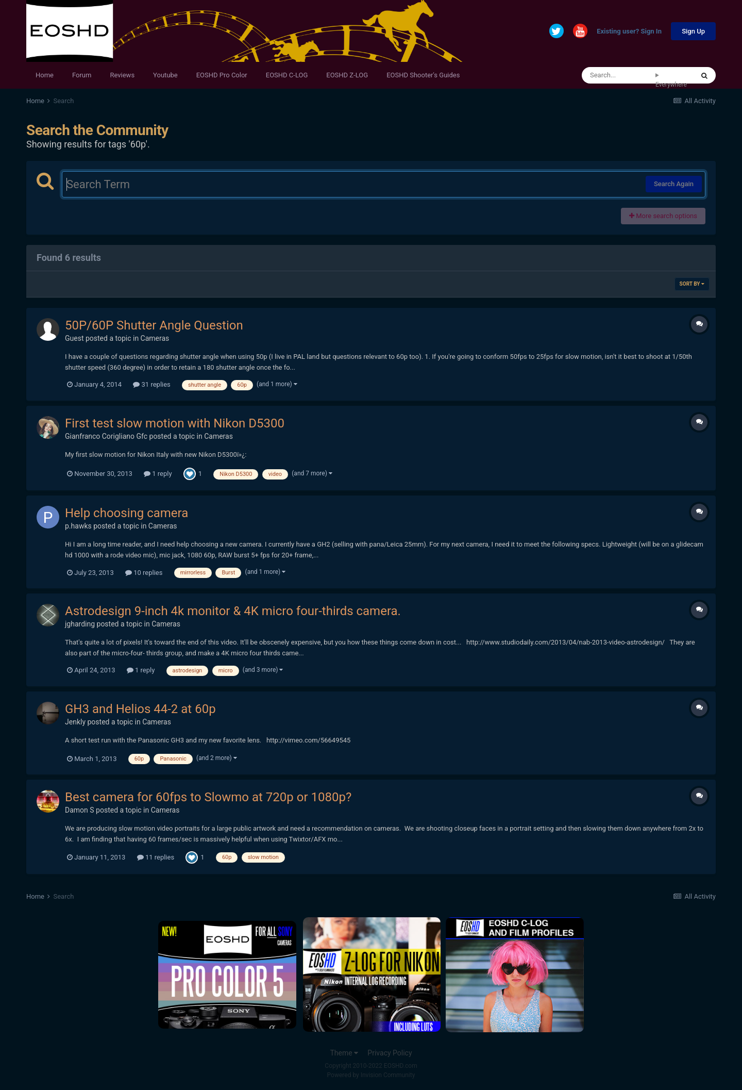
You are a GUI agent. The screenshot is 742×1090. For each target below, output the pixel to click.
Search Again (674, 184)
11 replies (155, 857)
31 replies (151, 384)
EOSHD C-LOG (287, 75)
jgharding (80, 624)
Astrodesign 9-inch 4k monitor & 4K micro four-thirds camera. (233, 611)
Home (45, 75)
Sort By (692, 284)
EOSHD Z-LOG (347, 75)
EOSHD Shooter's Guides (423, 75)
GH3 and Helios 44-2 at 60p (140, 709)
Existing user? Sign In (629, 32)
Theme (344, 1053)
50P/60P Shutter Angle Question (154, 325)
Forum (81, 75)
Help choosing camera (126, 513)
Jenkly (75, 722)
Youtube (165, 75)
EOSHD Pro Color (221, 75)
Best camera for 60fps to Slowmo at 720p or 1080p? (208, 797)
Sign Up (693, 31)
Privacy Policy (389, 1053)
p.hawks (78, 526)
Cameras (155, 338)
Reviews (122, 75)
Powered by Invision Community (371, 1075)
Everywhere (671, 84)
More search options (663, 216)
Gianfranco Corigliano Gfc (106, 436)
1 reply (158, 473)
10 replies (143, 572)
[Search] (618, 75)
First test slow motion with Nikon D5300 (174, 423)
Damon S (79, 810)
